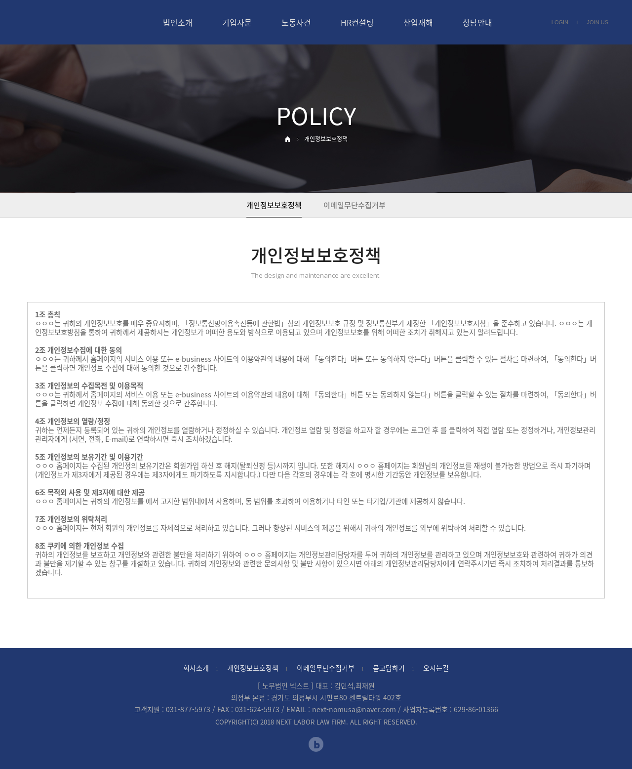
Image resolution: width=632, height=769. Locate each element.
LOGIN (560, 22)
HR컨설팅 (357, 22)
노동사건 (296, 22)
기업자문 (237, 22)
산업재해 (418, 22)
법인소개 (178, 22)
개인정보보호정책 (252, 668)
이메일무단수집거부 (354, 205)
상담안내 (477, 22)
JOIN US (597, 22)
